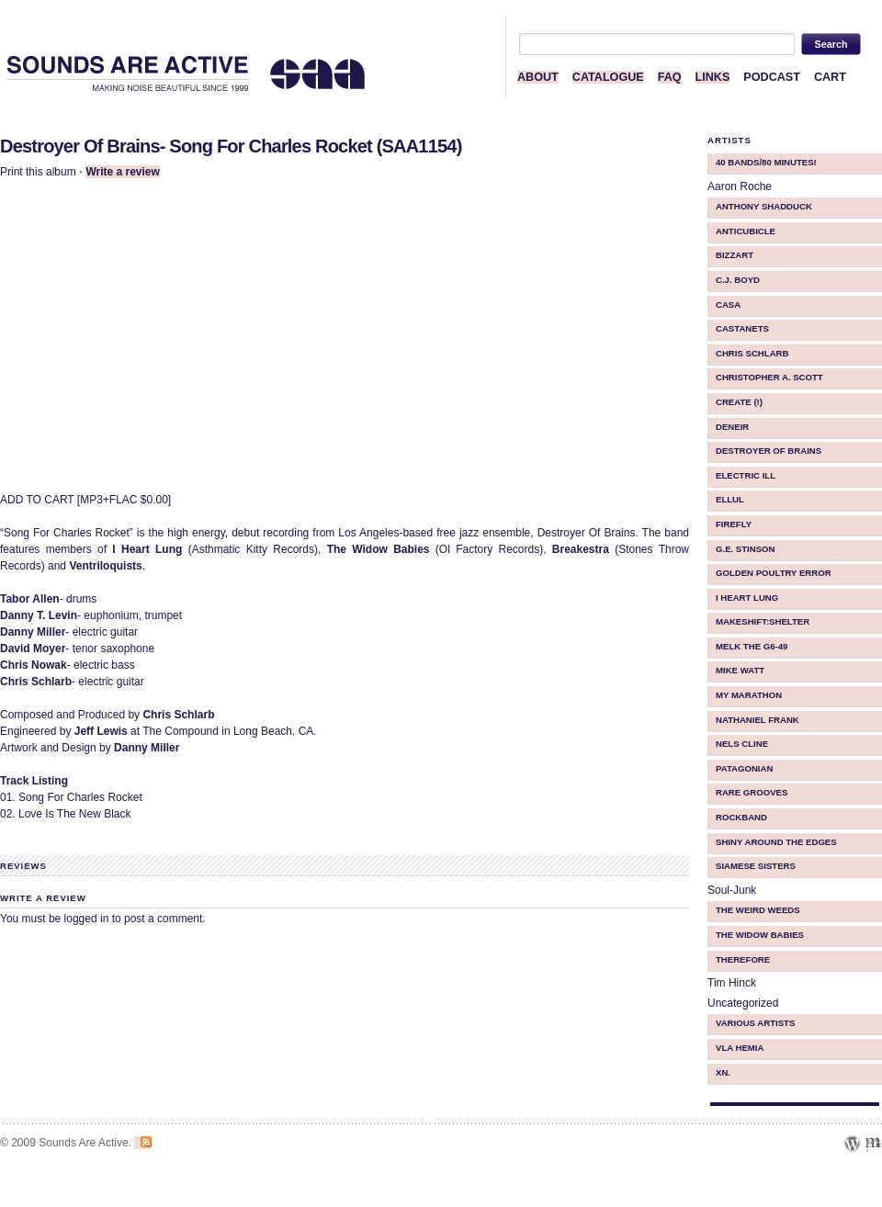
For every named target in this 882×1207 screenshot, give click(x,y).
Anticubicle (745, 231)
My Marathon (749, 695)
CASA (728, 304)
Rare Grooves (751, 792)
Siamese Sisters (756, 866)
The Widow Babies (760, 935)
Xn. (723, 1072)
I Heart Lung (747, 597)
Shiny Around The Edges (776, 842)
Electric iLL (745, 475)
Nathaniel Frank (757, 720)
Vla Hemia (739, 1048)
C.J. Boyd (738, 280)
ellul (730, 499)
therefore (743, 959)
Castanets (742, 328)
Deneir (732, 427)
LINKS (712, 77)
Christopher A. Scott (769, 377)
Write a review (122, 171)
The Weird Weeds (758, 910)
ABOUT (538, 77)
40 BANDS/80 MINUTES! (766, 162)
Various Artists (755, 1023)
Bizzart (734, 255)
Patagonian (744, 768)
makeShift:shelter (762, 621)
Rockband (741, 817)
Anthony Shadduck (764, 206)
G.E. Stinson (745, 549)
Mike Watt (740, 670)
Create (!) (739, 402)
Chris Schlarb (752, 353)
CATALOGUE (608, 77)
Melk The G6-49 (751, 646)
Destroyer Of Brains (768, 451)
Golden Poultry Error (773, 573)
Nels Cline (742, 744)
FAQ (670, 77)
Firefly (734, 524)
